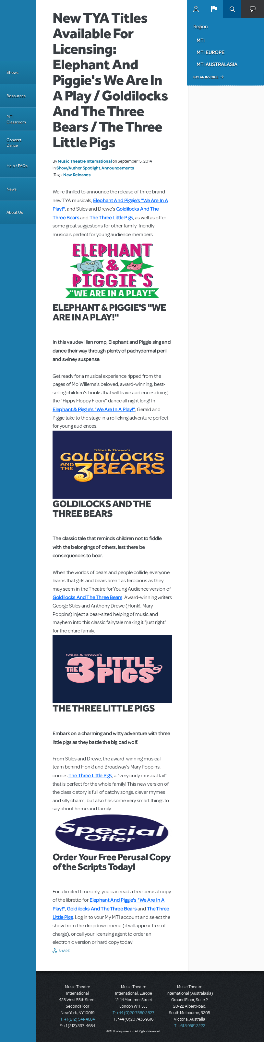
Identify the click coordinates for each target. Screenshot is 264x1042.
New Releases (77, 174)
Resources (16, 95)
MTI (201, 40)
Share (64, 950)
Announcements (118, 167)
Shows (12, 72)
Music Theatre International (85, 161)
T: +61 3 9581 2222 (189, 1025)
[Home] (18, 30)
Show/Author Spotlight (78, 167)
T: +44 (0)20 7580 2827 (133, 1012)
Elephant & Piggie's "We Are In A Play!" (94, 409)
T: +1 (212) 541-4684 (77, 1019)
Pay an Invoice (205, 77)
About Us (14, 212)
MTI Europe (210, 52)
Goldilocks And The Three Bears (87, 597)
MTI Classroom (16, 119)
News (11, 189)
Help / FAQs (17, 165)
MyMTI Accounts (196, 9)
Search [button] (232, 9)
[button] (214, 9)
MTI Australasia (217, 64)
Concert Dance (13, 142)
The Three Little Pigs (111, 217)
